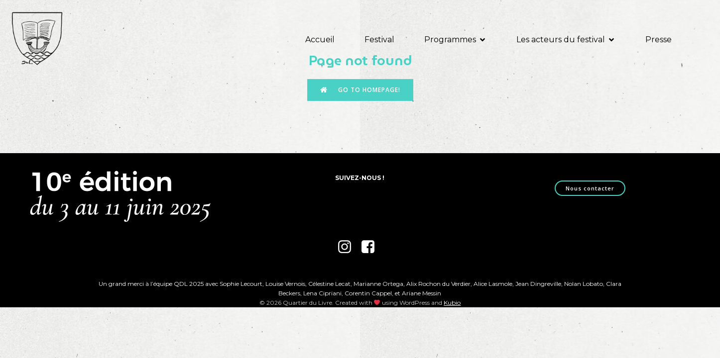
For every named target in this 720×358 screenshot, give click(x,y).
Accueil (320, 39)
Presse (658, 39)
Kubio (452, 302)
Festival (379, 39)
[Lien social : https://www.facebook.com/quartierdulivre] (371, 247)
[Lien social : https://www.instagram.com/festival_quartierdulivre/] (348, 247)
